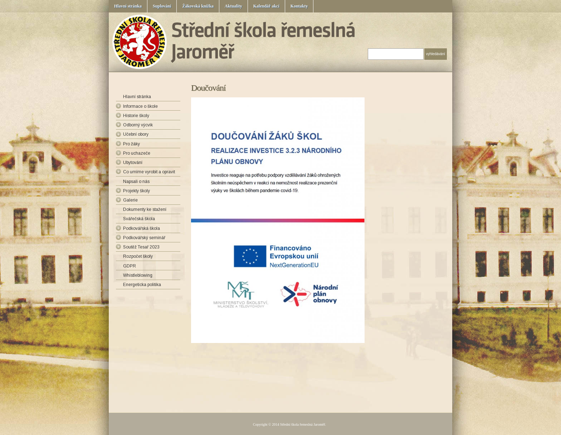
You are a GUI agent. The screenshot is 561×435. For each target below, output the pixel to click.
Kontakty (299, 6)
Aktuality (233, 6)
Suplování (162, 6)
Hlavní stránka (128, 6)
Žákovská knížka (198, 6)
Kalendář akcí (266, 6)
